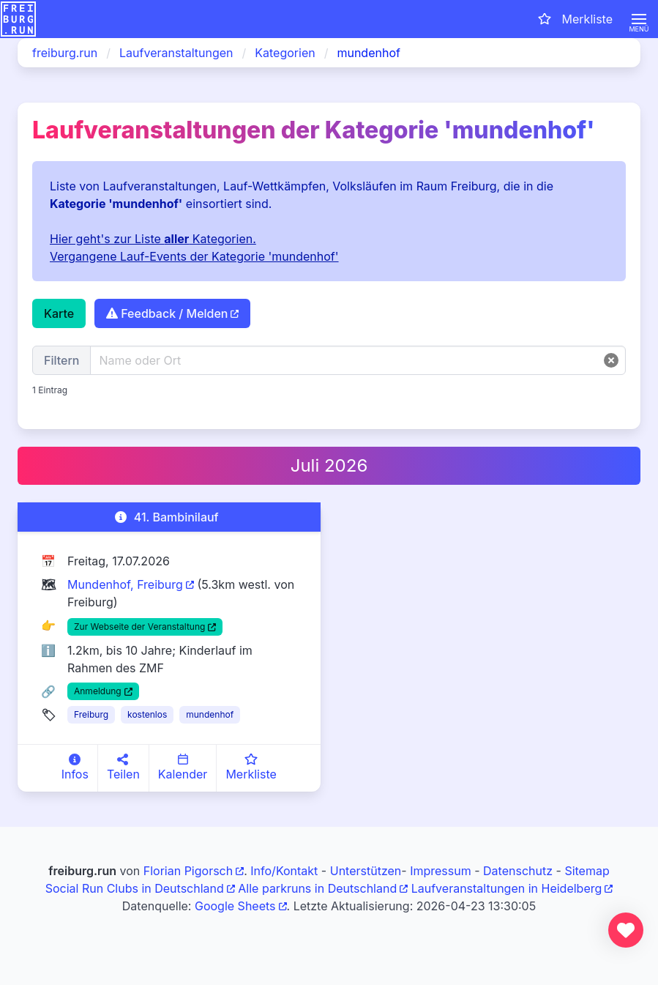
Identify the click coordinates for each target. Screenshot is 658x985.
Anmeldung (97, 690)
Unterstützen (366, 870)
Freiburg (91, 714)
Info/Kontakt (284, 870)
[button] (639, 19)
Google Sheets (235, 906)
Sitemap (586, 870)
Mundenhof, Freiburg (125, 584)
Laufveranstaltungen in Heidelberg (506, 888)
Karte (59, 313)
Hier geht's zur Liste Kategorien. (153, 238)
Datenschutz (518, 870)
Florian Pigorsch (188, 870)
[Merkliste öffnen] (574, 19)
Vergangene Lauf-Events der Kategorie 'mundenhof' (194, 256)
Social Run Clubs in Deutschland (134, 888)
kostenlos (147, 714)
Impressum (440, 870)
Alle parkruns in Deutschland (317, 888)
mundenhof (209, 714)
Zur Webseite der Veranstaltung (139, 626)
